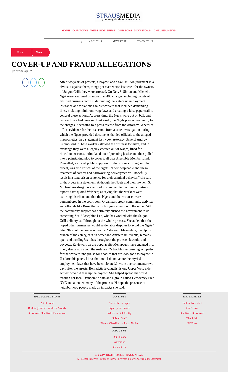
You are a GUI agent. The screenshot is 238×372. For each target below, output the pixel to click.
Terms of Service (109, 358)
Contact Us (145, 41)
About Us (95, 41)
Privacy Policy (127, 358)
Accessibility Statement (148, 358)
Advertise (119, 41)
